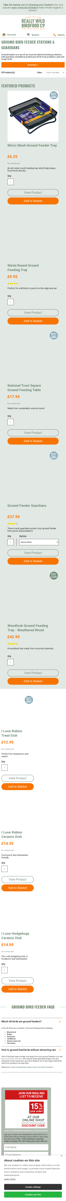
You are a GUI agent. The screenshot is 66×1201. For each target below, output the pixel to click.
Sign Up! (26, 1058)
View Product (33, 192)
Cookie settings (33, 1187)
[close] (61, 1155)
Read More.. (33, 65)
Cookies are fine (33, 1194)
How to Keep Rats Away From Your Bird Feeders (32, 961)
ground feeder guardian (12, 953)
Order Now (26, 1109)
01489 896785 (59, 35)
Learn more (9, 1179)
